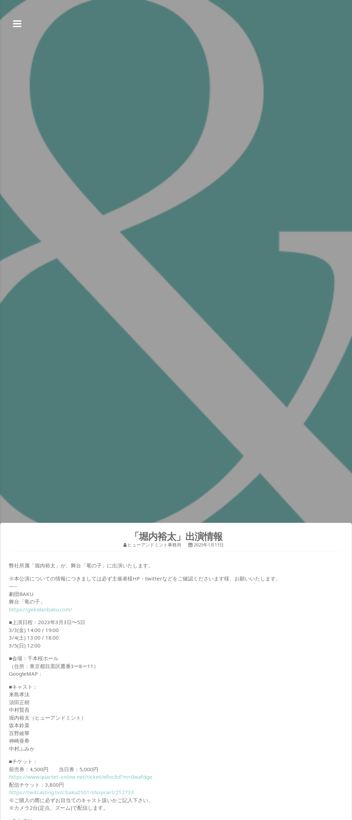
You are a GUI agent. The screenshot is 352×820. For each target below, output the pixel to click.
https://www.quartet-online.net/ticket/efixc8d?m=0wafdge (80, 776)
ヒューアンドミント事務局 (154, 545)
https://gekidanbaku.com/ (40, 609)
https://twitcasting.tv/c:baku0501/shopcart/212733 (71, 792)
